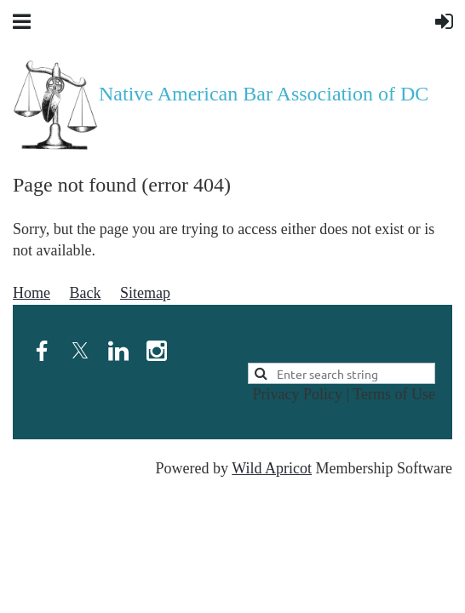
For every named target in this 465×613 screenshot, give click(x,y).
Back (85, 292)
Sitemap (145, 292)
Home (31, 292)
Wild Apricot (272, 468)
